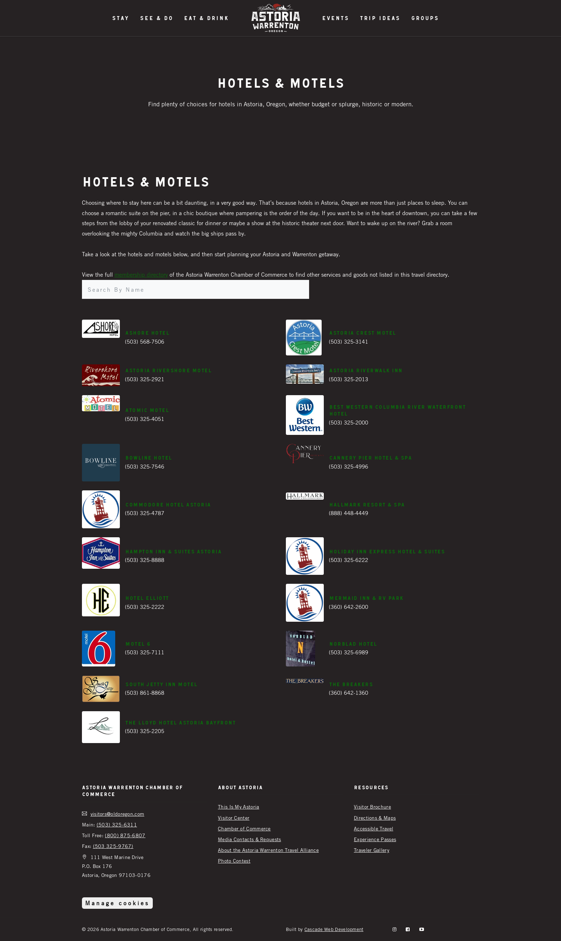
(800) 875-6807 (125, 835)
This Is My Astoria (238, 807)
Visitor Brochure (372, 807)
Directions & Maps (375, 818)
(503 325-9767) (113, 846)
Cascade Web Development (334, 929)
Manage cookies (117, 903)
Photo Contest (234, 861)
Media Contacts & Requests (249, 839)
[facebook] (408, 929)
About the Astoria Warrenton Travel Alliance (268, 850)
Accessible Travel (373, 828)
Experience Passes (375, 839)
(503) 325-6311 (117, 824)
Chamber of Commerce (244, 828)
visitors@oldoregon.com (118, 814)
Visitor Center (233, 818)
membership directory (141, 274)
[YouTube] (421, 929)
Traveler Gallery (371, 850)
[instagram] (394, 929)
